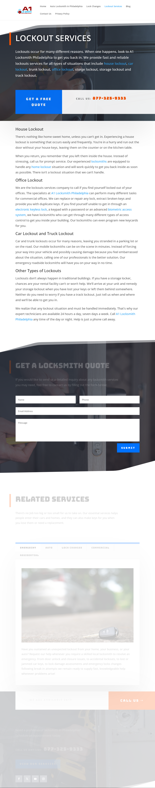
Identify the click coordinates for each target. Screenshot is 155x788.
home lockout (41, 167)
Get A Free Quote (38, 97)
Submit (128, 447)
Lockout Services (113, 6)
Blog (128, 6)
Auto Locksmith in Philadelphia (66, 6)
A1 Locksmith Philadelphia (69, 193)
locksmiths (99, 161)
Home (43, 6)
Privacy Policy (62, 14)
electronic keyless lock (31, 209)
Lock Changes (93, 6)
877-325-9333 (109, 93)
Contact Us (45, 14)
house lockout (115, 62)
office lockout (62, 68)
